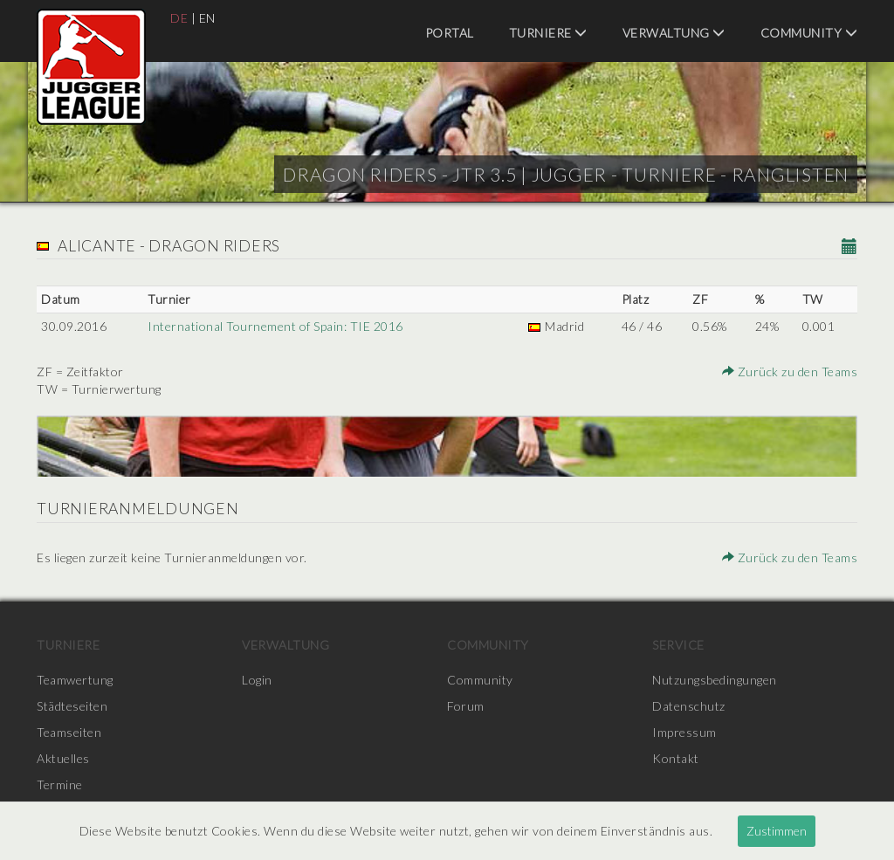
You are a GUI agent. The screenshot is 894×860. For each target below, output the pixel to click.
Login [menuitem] (257, 679)
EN (207, 17)
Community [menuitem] (809, 32)
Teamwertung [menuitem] (75, 679)
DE (179, 17)
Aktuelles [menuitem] (63, 758)
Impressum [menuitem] (684, 732)
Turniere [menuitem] (548, 32)
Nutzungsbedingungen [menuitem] (714, 679)
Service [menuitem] (678, 644)
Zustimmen (776, 830)
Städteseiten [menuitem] (72, 705)
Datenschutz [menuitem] (689, 705)
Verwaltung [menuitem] (674, 32)
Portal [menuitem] (449, 32)
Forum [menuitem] (466, 705)
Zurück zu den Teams (790, 371)
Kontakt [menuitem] (675, 758)
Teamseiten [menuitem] (69, 732)
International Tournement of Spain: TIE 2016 (275, 326)
